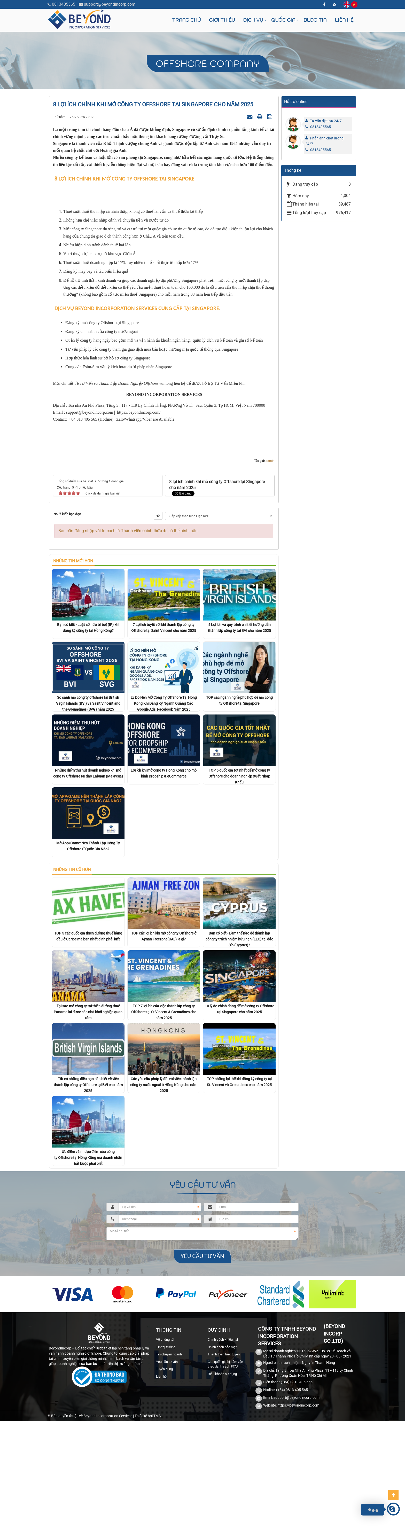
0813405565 (63, 4)
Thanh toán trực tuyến (224, 1464)
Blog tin (314, 20)
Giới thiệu (222, 20)
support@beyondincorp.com (109, 4)
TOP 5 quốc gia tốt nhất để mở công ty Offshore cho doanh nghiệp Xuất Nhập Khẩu (239, 886)
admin (270, 571)
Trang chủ (186, 20)
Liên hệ (344, 20)
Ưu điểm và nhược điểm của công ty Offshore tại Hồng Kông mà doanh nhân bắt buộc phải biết (88, 1268)
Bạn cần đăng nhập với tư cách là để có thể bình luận (128, 640)
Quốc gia (283, 20)
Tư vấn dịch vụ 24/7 (326, 121)
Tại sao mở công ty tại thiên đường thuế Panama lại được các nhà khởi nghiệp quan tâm (88, 1122)
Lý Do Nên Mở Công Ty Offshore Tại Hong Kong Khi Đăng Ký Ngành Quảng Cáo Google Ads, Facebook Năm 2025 (164, 813)
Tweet (177, 603)
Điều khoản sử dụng (222, 1484)
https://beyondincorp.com (298, 1515)
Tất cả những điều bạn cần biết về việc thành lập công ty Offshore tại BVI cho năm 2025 (88, 1195)
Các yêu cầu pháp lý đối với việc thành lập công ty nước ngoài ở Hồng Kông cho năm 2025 (163, 1195)
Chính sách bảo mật (222, 1457)
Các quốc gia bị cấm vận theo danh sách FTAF (225, 1474)
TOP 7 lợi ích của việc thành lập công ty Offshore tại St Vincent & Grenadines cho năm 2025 (163, 1122)
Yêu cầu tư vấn (167, 1472)
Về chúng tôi (165, 1449)
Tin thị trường (165, 1457)
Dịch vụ (253, 20)
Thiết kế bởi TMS (148, 1526)
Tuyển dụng (164, 1479)
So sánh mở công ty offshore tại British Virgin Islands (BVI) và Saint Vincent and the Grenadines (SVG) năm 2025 (88, 813)
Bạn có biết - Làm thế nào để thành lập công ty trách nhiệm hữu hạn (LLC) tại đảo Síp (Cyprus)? (239, 1049)
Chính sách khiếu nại (223, 1449)
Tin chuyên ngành (169, 1464)
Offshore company (208, 63)
